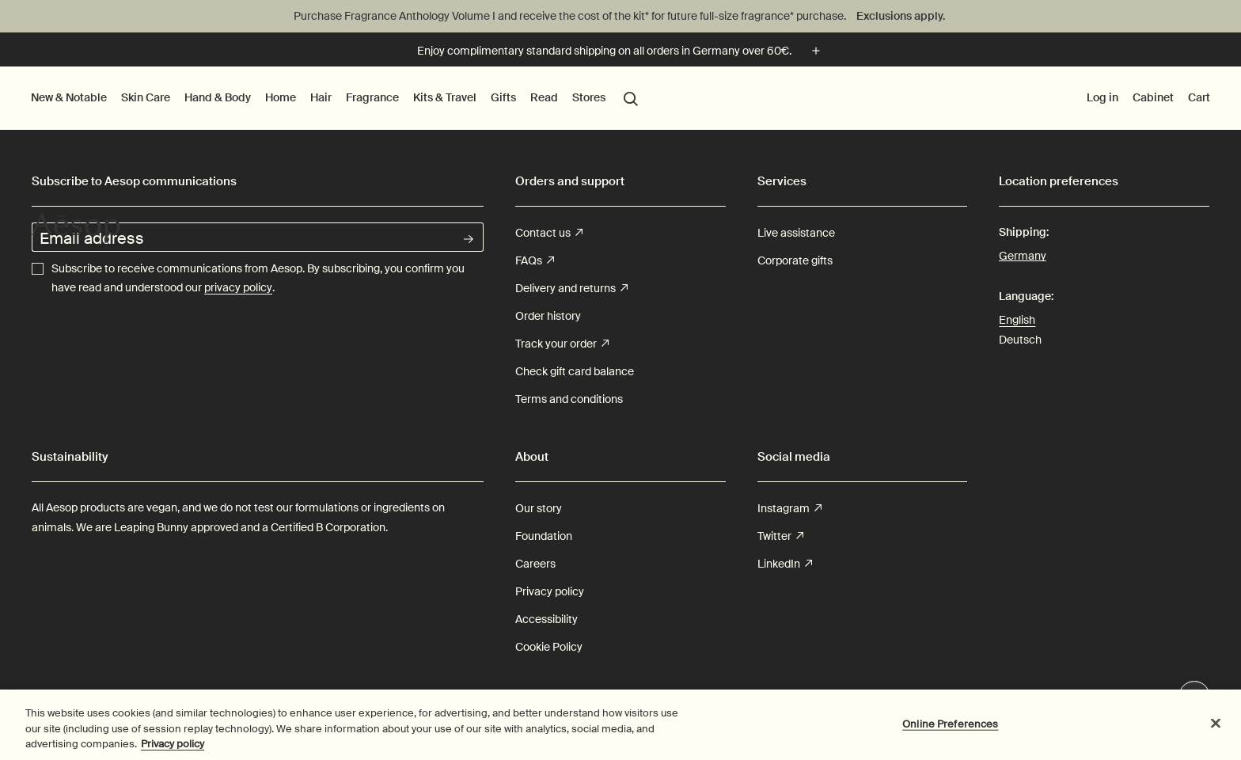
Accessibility (546, 619)
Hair (321, 97)
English (1017, 320)
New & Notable (68, 96)
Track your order (562, 344)
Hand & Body (217, 97)
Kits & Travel (444, 97)
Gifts (503, 97)
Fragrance (372, 97)
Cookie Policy (549, 647)
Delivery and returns (571, 288)
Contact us (549, 233)
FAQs (534, 261)
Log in (1102, 96)
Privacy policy (549, 591)
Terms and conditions (569, 399)
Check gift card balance (574, 371)
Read (544, 97)
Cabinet (1153, 97)
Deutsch (1020, 339)
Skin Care (145, 97)
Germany (1022, 254)
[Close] (1215, 728)
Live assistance (796, 233)
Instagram (789, 508)
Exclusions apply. (900, 16)
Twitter (780, 536)
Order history (548, 316)
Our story (538, 508)
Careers (535, 564)
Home (280, 97)
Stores (588, 96)
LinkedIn (784, 564)
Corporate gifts (795, 260)
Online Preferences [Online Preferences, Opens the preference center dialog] (950, 729)
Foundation (543, 536)
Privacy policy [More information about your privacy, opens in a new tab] (172, 750)
